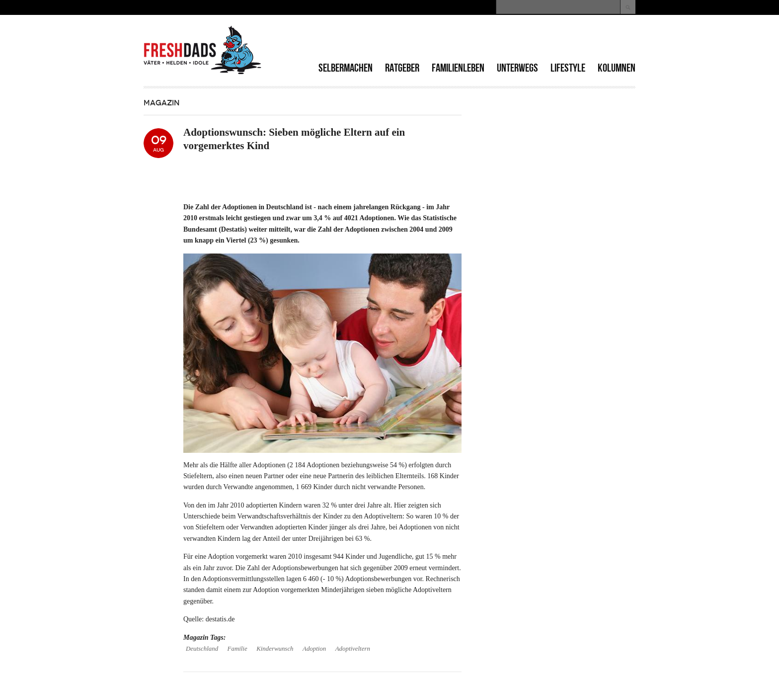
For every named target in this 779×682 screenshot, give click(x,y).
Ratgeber (402, 68)
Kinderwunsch (274, 648)
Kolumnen (616, 68)
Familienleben (458, 68)
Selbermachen (345, 68)
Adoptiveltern (352, 648)
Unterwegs (517, 68)
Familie (237, 648)
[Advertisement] (519, 40)
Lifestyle (567, 68)
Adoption (314, 648)
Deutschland (202, 648)
